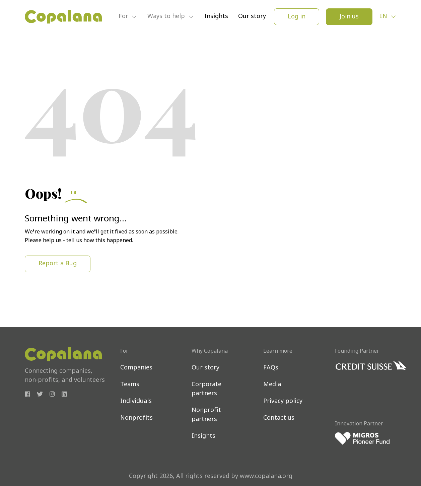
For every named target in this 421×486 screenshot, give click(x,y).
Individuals (136, 401)
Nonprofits (136, 418)
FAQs (270, 367)
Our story (252, 16)
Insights (216, 16)
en (384, 16)
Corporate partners (206, 389)
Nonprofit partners (206, 415)
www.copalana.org (266, 476)
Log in (296, 16)
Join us (349, 16)
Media (272, 384)
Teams (129, 384)
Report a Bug (58, 263)
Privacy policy (282, 401)
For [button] (124, 16)
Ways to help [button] (167, 16)
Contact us (278, 418)
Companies (136, 367)
